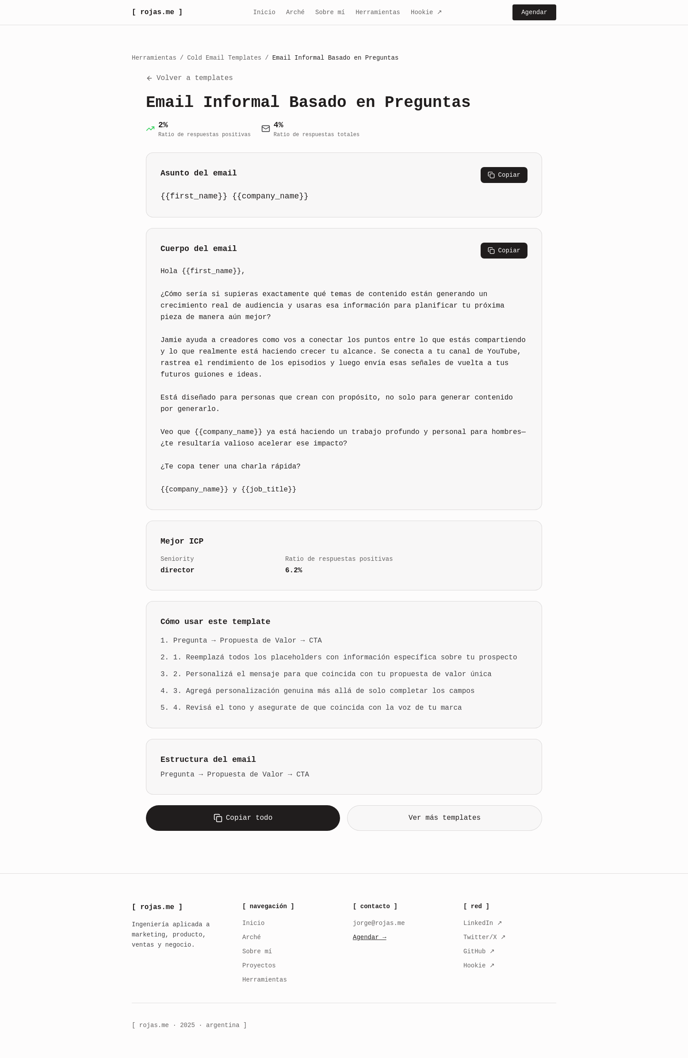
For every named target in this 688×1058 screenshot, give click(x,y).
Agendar (534, 12)
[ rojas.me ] (157, 12)
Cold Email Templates (224, 57)
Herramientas (377, 12)
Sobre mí (330, 12)
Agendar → (369, 937)
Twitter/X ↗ (484, 937)
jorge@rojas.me (379, 923)
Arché (295, 12)
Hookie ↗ (426, 12)
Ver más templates (445, 817)
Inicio (264, 12)
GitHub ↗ (479, 951)
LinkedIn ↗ (482, 923)
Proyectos (259, 965)
